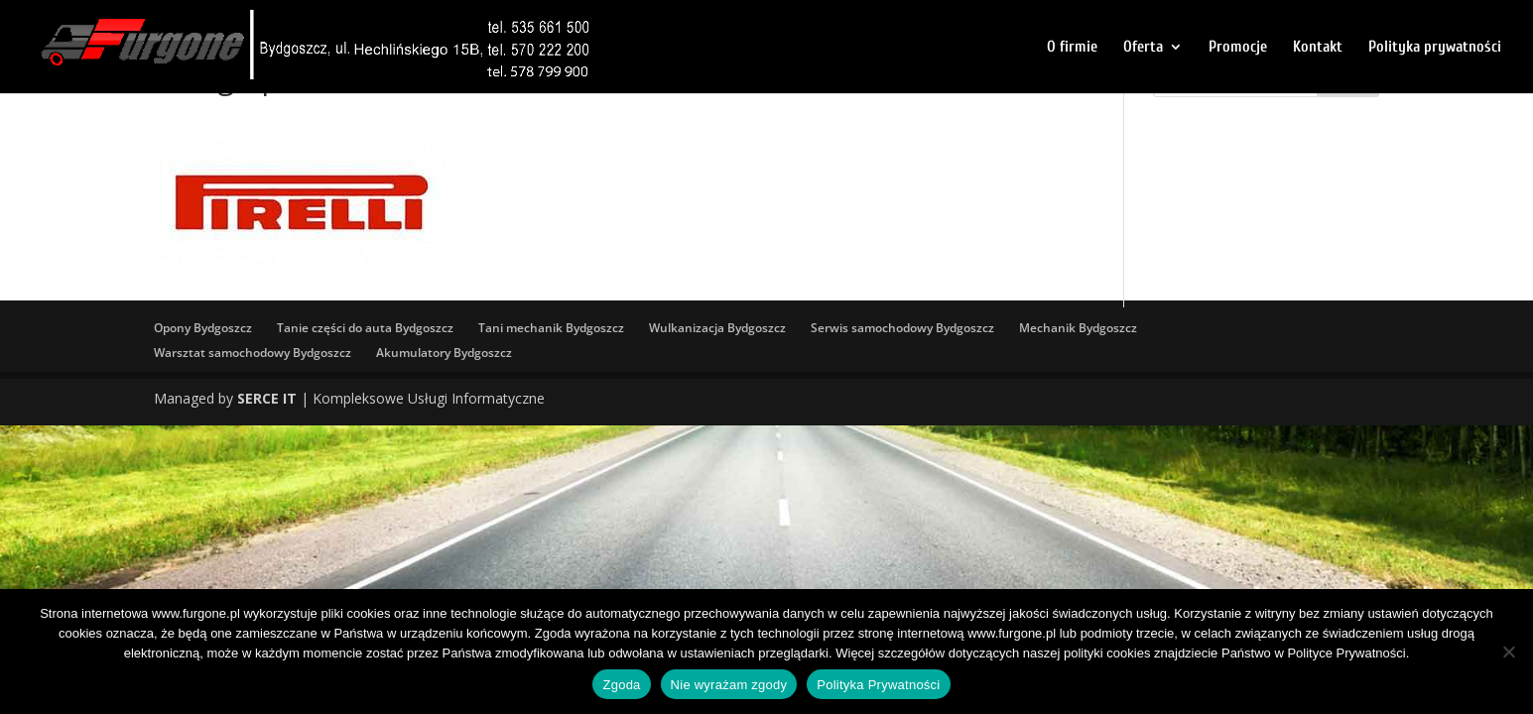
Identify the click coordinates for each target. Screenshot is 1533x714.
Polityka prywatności (1434, 48)
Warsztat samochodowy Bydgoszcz (252, 352)
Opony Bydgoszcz (203, 327)
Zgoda (621, 684)
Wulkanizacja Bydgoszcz (717, 327)
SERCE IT (267, 398)
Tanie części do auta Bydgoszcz (365, 327)
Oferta (1143, 48)
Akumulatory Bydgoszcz (444, 352)
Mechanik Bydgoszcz (1078, 327)
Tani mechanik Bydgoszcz (551, 327)
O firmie (1072, 48)
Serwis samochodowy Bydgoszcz (902, 327)
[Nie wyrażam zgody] (1508, 651)
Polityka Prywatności (878, 684)
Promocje (1238, 48)
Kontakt (1317, 48)
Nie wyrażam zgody (729, 684)
